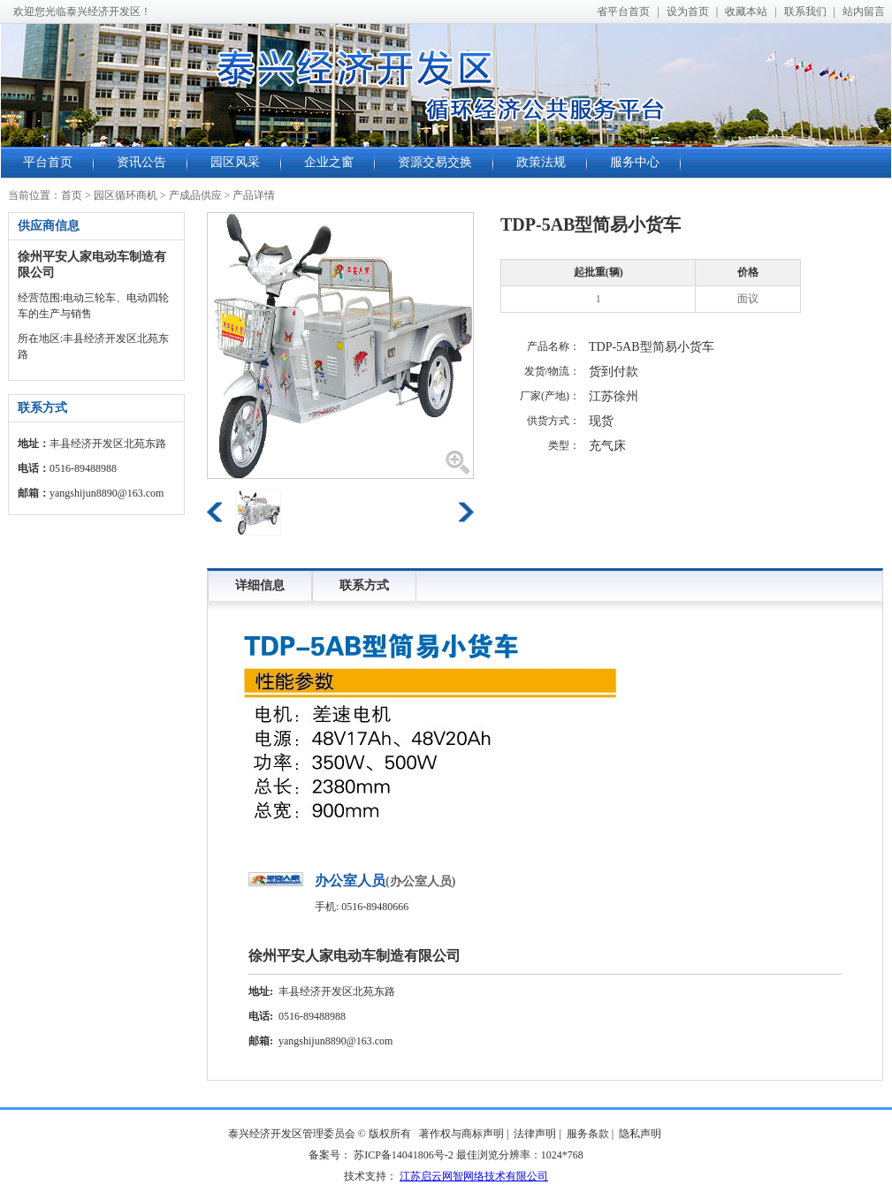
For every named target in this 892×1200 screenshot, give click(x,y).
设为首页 (688, 11)
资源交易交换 (435, 162)
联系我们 (805, 11)
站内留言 (863, 11)
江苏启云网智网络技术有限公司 (474, 1176)
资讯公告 (141, 162)
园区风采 (235, 162)
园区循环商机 (125, 195)
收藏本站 (746, 11)
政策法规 (541, 162)
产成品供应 (195, 195)
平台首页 (47, 162)
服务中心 (634, 162)
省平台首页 (623, 11)
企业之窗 (329, 162)
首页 (71, 195)
